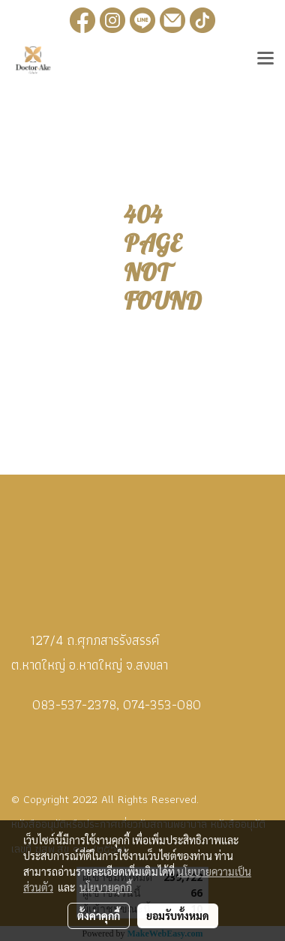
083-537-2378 (74, 704)
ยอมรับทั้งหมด (177, 915)
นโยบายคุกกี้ (106, 887)
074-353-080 (162, 704)
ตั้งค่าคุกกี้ (98, 915)
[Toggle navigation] (265, 59)
